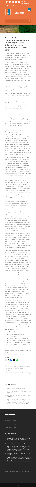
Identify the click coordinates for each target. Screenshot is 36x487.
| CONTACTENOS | (10, 5)
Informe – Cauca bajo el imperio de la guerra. (19, 395)
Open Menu (29, 9)
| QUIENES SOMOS (25, 3)
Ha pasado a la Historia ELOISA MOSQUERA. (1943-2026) (18, 454)
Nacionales (19, 37)
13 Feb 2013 (8, 37)
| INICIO (23, 1)
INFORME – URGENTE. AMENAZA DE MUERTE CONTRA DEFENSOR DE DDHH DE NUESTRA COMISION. (19, 459)
